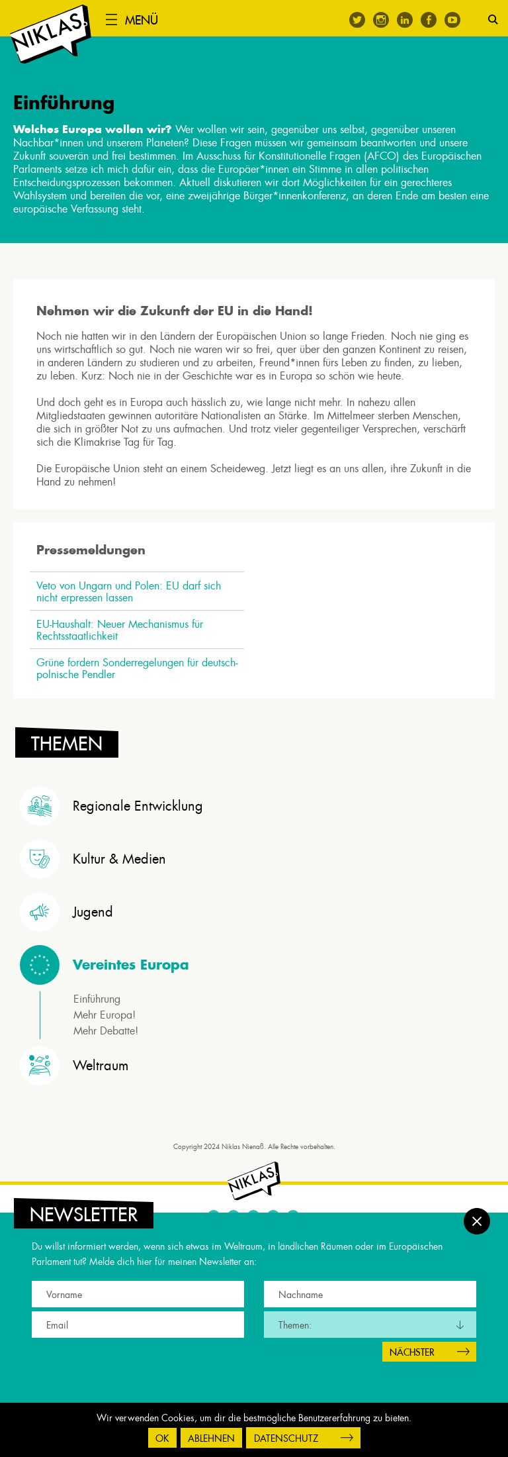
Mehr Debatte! (105, 1035)
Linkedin (405, 20)
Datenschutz (286, 1438)
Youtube (452, 20)
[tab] (257, 810)
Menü (148, 20)
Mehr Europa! (104, 1020)
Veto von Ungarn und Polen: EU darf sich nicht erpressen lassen (132, 597)
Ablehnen (211, 1438)
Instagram (381, 20)
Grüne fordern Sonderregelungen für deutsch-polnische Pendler (140, 673)
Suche (493, 19)
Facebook (429, 20)
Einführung (96, 1004)
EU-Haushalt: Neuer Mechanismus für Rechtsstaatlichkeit (123, 635)
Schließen (477, 1214)
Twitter (357, 20)
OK (162, 1438)
